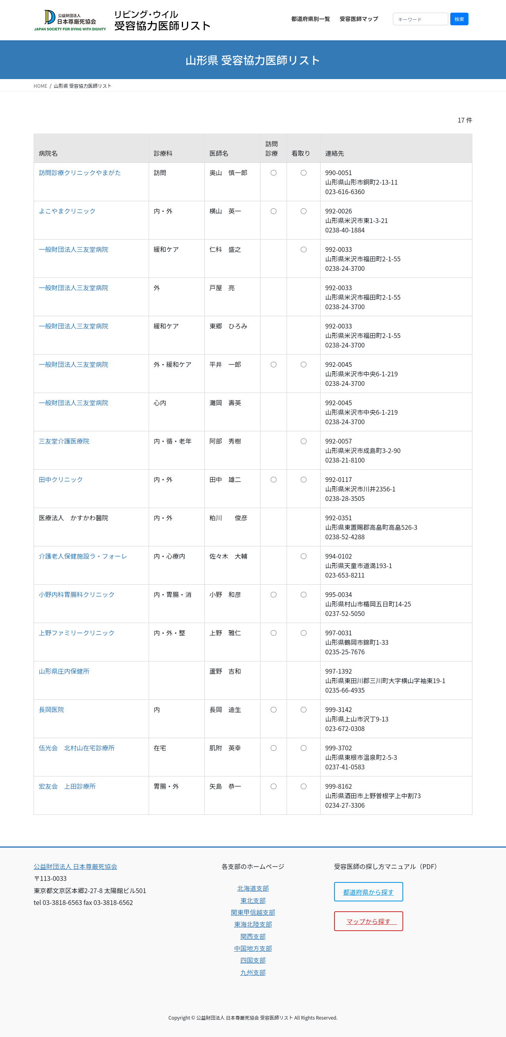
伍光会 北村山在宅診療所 (77, 747)
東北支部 (253, 900)
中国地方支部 (253, 948)
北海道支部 (253, 888)
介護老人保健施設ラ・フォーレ (83, 556)
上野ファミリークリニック (77, 632)
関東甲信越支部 (253, 912)
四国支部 (253, 960)
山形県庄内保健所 (64, 671)
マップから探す (371, 921)
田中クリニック (61, 479)
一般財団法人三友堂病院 (73, 249)
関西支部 (253, 936)
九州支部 (253, 972)
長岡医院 (51, 709)
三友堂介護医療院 (64, 441)
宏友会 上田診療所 (67, 786)
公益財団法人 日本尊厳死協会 (75, 866)
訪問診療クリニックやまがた (80, 172)
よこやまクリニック (67, 210)
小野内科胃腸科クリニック (77, 594)
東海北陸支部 (253, 924)
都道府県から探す (368, 892)
